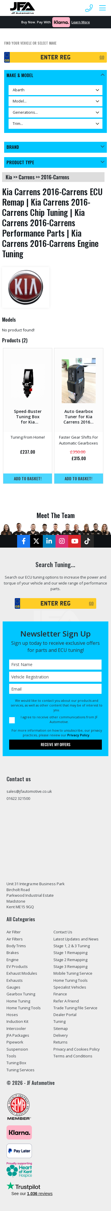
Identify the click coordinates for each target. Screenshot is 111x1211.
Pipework (14, 1042)
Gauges (13, 987)
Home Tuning (18, 1001)
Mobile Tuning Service (72, 973)
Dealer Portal (64, 1014)
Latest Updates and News (76, 939)
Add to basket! (28, 478)
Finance (60, 994)
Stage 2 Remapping (70, 959)
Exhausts (14, 980)
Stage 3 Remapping (70, 966)
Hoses (12, 1014)
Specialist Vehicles (69, 987)
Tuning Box (16, 1062)
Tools (11, 1056)
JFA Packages (17, 1035)
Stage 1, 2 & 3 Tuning (71, 945)
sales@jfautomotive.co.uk (29, 791)
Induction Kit (17, 1021)
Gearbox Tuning (20, 994)
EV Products (17, 966)
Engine (12, 959)
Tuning (59, 1021)
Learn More (80, 22)
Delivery (60, 1035)
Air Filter (13, 932)
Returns (60, 1042)
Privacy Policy (78, 735)
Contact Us (62, 932)
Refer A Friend (66, 1001)
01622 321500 (18, 798)
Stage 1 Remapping (70, 952)
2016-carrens (55, 177)
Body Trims (16, 945)
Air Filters (14, 939)
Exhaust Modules (21, 973)
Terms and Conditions (72, 1056)
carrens (27, 177)
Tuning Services (20, 1069)
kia (9, 177)
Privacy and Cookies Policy (76, 1049)
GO (101, 57)
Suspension (17, 1049)
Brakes (12, 952)
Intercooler (16, 1028)
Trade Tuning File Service (75, 1007)
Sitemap (60, 1028)
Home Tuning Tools (23, 1007)
